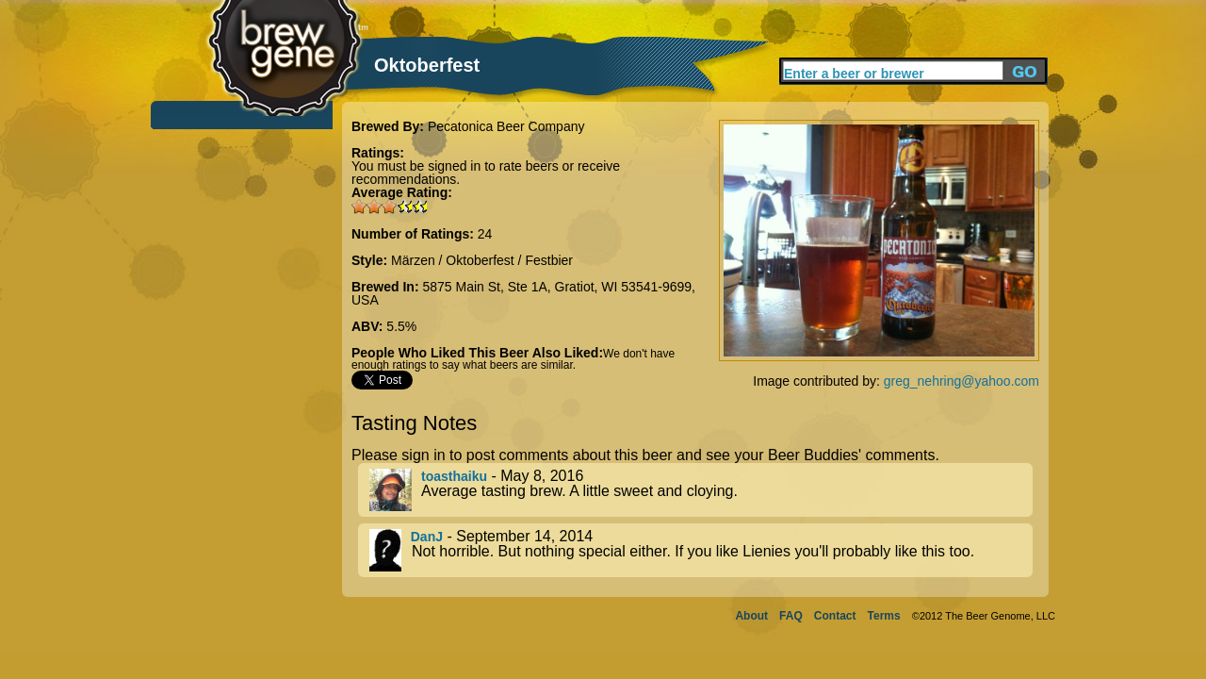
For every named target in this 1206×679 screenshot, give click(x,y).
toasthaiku (454, 476)
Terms (884, 615)
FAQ (791, 615)
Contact (835, 615)
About (751, 615)
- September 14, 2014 (701, 550)
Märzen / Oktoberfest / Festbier (482, 260)
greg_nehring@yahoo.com (961, 381)
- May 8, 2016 (701, 490)
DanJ (427, 536)
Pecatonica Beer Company (506, 126)
